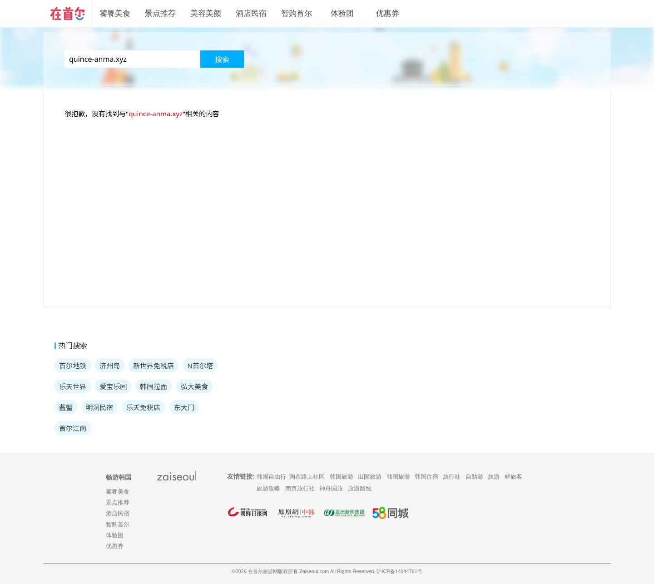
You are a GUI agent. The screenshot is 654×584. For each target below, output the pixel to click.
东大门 (184, 407)
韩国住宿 (426, 476)
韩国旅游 (341, 476)
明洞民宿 (99, 407)
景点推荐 (160, 13)
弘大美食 (194, 386)
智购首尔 (296, 13)
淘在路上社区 (307, 476)
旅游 (494, 476)
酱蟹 (66, 407)
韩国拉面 (153, 386)
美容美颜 (205, 13)
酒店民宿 (251, 13)
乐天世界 (72, 386)
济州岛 (109, 365)
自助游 (474, 476)
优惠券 (387, 13)
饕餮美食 (114, 13)
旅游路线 (360, 488)
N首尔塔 (200, 365)
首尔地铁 (72, 365)
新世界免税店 (153, 365)
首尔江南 (72, 428)
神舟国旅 (331, 488)
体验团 (342, 13)
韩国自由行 (271, 476)
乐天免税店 (143, 407)
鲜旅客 (513, 476)
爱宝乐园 (113, 386)
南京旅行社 (300, 488)
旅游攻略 (268, 488)
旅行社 (452, 476)
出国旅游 (370, 476)
